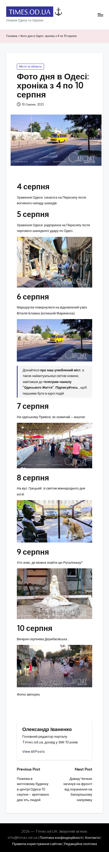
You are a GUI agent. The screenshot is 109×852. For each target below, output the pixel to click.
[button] (33, 751)
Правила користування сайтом (37, 844)
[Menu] (100, 14)
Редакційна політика (80, 844)
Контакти (92, 837)
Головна (11, 36)
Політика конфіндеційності (61, 837)
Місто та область (30, 66)
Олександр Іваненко (47, 729)
